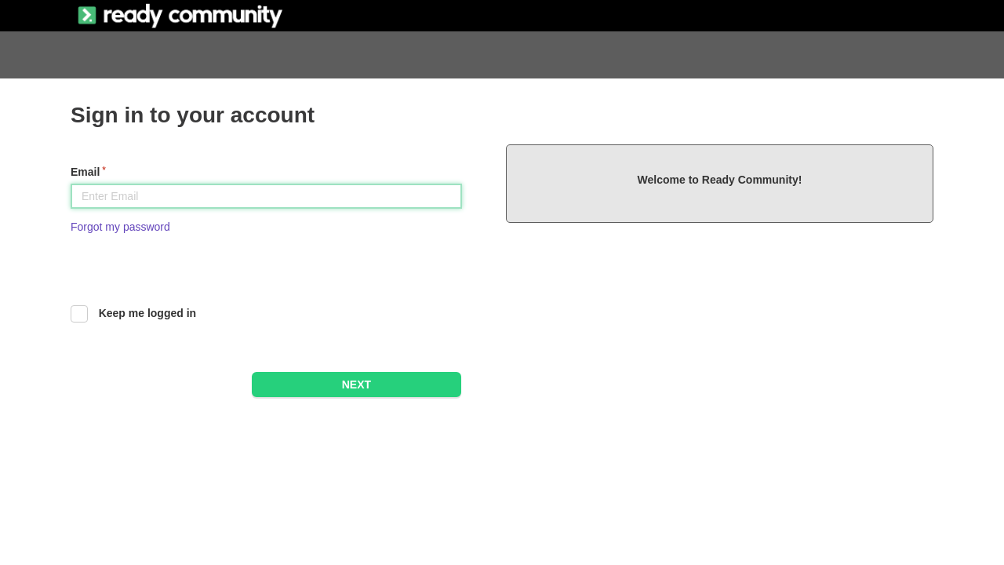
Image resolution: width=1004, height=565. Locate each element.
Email (85, 172)
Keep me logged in (147, 313)
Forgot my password (120, 227)
